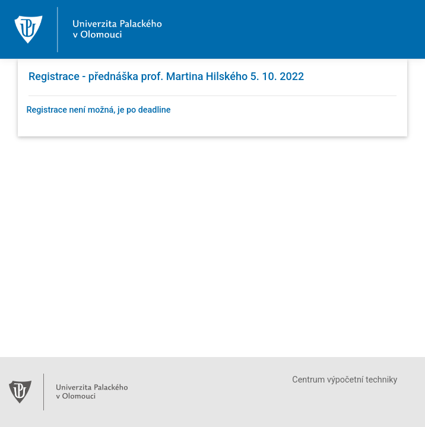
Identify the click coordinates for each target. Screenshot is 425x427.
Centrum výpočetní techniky (344, 380)
